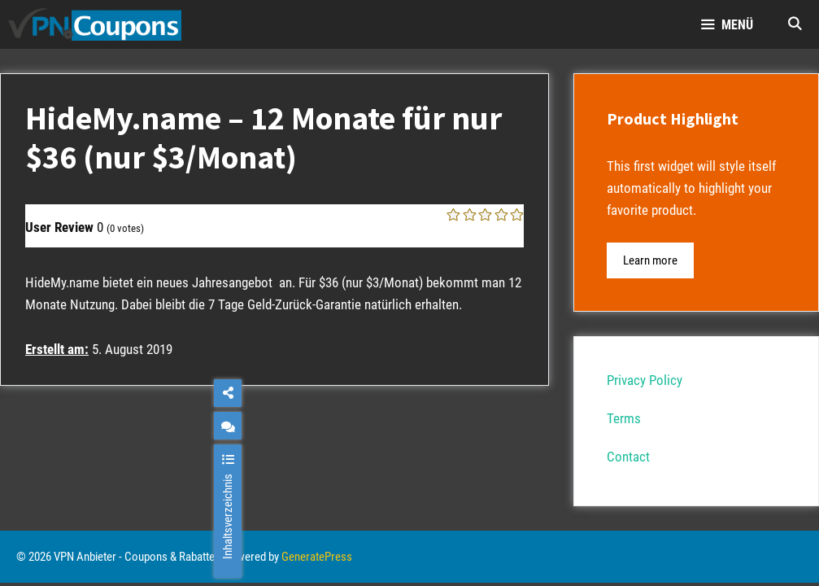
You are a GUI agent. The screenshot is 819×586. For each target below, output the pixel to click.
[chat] (228, 426)
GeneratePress (316, 556)
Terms (624, 418)
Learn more (650, 260)
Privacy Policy (644, 380)
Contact (628, 456)
